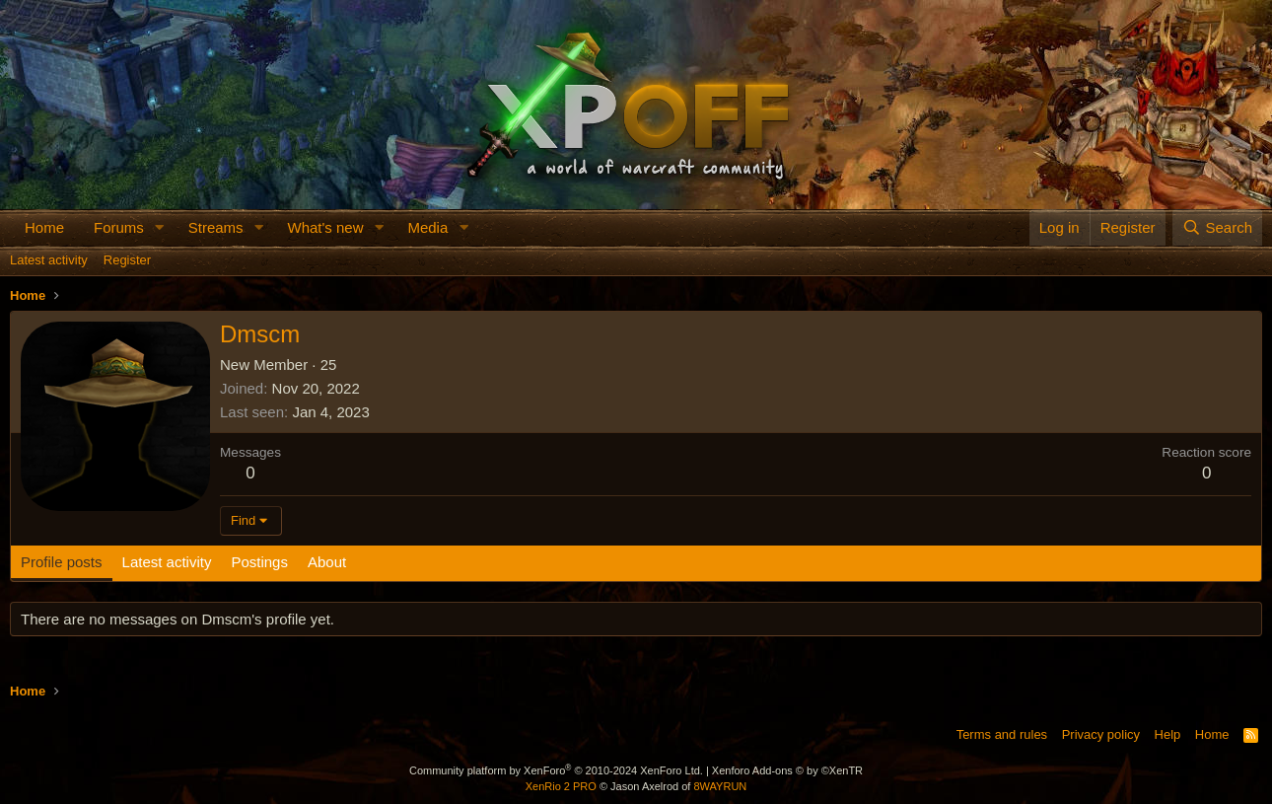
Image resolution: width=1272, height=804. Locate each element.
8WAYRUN (719, 786)
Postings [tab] (259, 561)
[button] (160, 227)
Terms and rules (1001, 734)
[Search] (1217, 227)
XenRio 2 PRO (561, 786)
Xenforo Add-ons (787, 770)
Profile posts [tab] (62, 561)
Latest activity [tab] (167, 561)
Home (44, 227)
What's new (325, 227)
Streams (216, 227)
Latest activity (49, 260)
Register (127, 260)
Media (427, 227)
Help (1168, 734)
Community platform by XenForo (556, 770)
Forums (119, 227)
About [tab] (327, 561)
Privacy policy (1101, 734)
